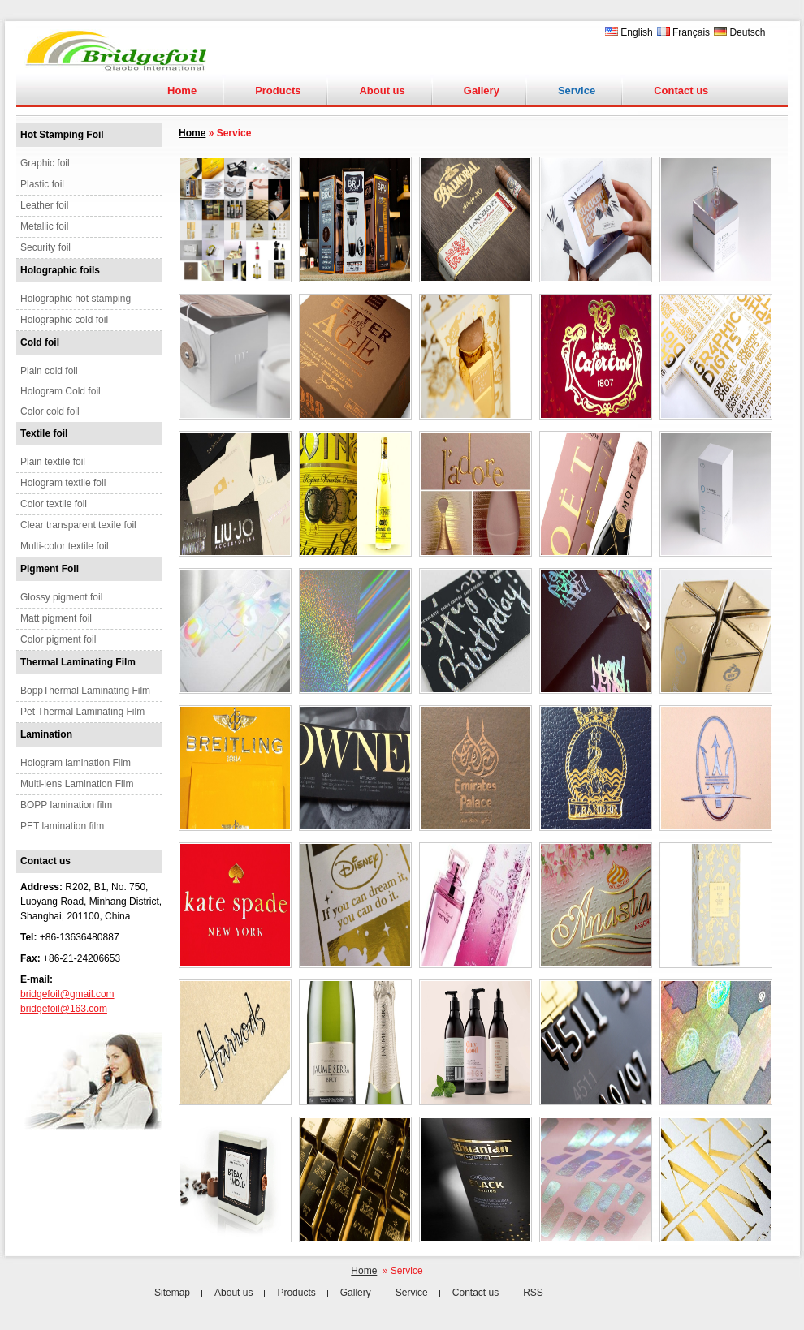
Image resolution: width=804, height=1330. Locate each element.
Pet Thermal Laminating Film (82, 711)
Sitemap (172, 1292)
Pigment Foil (49, 569)
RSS (533, 1292)
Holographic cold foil (64, 319)
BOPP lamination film (66, 805)
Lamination (46, 734)
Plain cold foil (49, 371)
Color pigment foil (58, 639)
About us (381, 90)
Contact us (681, 90)
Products (277, 90)
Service (412, 1292)
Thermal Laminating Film (78, 662)
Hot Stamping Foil (62, 134)
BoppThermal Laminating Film (85, 690)
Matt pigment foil (56, 618)
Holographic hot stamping (75, 298)
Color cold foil (50, 411)
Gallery (481, 90)
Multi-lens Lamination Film (76, 784)
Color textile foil (53, 504)
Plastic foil (42, 184)
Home (182, 90)
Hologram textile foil (63, 483)
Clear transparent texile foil (78, 525)
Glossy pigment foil (61, 597)
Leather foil (44, 205)
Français (683, 32)
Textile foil (43, 433)
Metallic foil (44, 226)
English (629, 32)
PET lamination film (62, 826)
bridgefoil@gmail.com (67, 994)
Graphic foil (45, 163)
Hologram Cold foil (60, 391)
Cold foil (39, 342)
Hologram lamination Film (75, 762)
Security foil (45, 247)
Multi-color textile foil (64, 546)
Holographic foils (60, 270)
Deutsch (739, 32)
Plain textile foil (52, 461)
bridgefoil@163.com (63, 1008)
